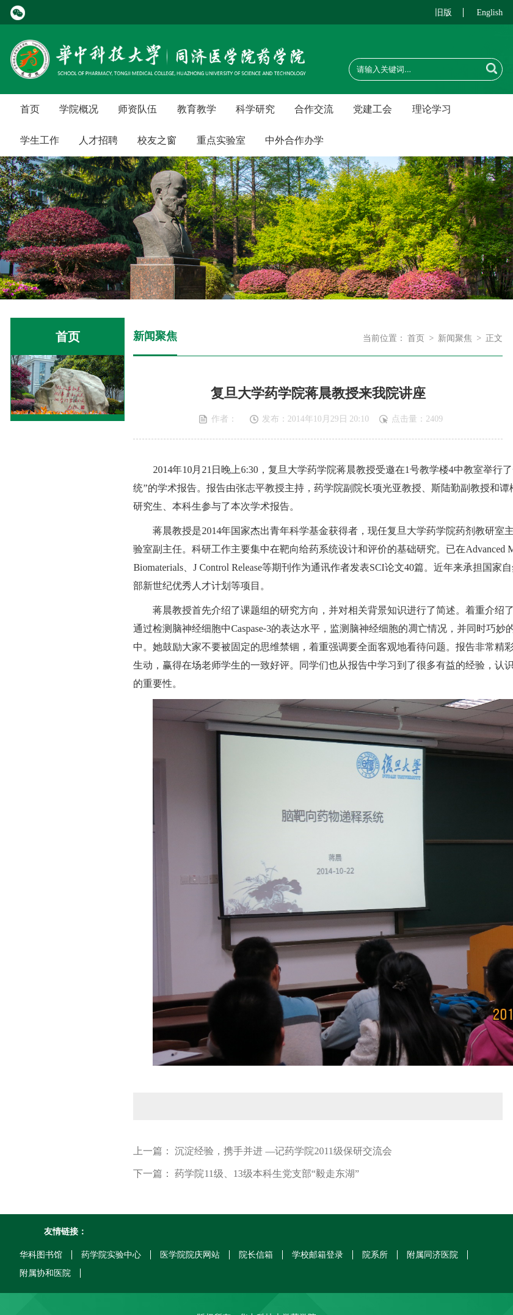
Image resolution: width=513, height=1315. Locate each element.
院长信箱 (256, 1254)
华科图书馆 (41, 1254)
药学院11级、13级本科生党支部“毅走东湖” (267, 1173)
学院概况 (78, 109)
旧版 (443, 12)
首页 (30, 109)
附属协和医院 (45, 1273)
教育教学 (196, 109)
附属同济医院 (432, 1254)
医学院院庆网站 (190, 1254)
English (489, 12)
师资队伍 (137, 109)
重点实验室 (221, 140)
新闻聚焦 (455, 338)
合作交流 (313, 109)
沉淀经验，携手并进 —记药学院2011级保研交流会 (283, 1151)
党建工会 (372, 109)
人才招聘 (98, 140)
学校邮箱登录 (317, 1254)
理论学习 (431, 109)
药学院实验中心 (111, 1254)
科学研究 (255, 109)
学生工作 (39, 140)
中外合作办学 (294, 140)
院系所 (375, 1254)
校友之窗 (156, 140)
